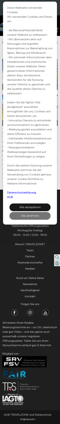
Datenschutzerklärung (21, 192)
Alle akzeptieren (30, 207)
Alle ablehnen (30, 215)
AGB (10, 197)
